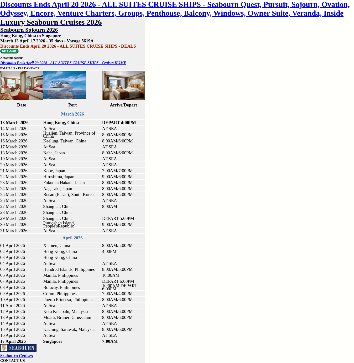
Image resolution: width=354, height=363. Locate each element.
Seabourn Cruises (16, 355)
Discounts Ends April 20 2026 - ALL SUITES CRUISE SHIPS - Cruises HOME (63, 63)
